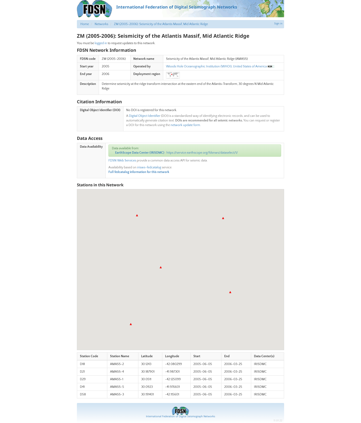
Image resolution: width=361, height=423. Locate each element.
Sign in (278, 23)
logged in (101, 43)
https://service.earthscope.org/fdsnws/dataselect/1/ (202, 153)
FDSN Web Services (122, 160)
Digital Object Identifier (144, 116)
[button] (161, 267)
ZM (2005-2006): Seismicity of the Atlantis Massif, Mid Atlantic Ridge (161, 24)
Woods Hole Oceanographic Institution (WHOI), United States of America (216, 66)
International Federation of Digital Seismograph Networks (180, 416)
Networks (101, 24)
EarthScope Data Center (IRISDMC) (139, 153)
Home (84, 24)
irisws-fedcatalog (149, 167)
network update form (185, 125)
